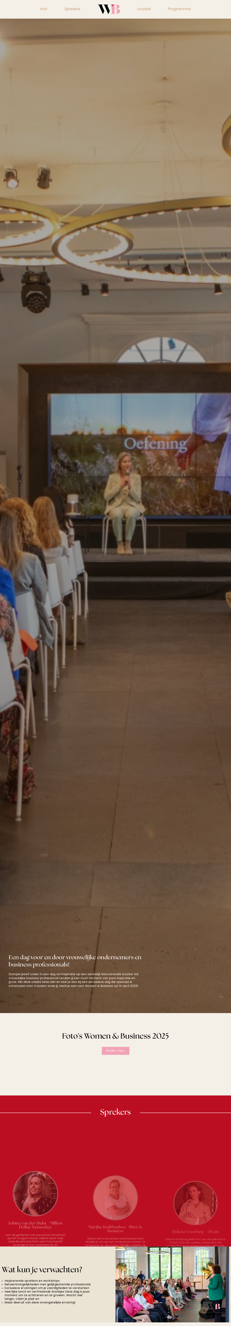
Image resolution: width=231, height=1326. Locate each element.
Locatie (144, 9)
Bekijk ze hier (115, 1050)
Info (43, 9)
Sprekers (72, 9)
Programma (179, 9)
